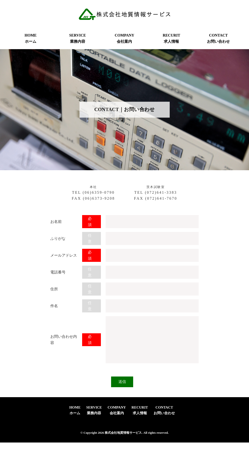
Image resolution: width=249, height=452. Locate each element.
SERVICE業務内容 (77, 38)
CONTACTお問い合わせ (218, 38)
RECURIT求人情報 (171, 38)
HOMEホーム (31, 38)
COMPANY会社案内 (124, 38)
